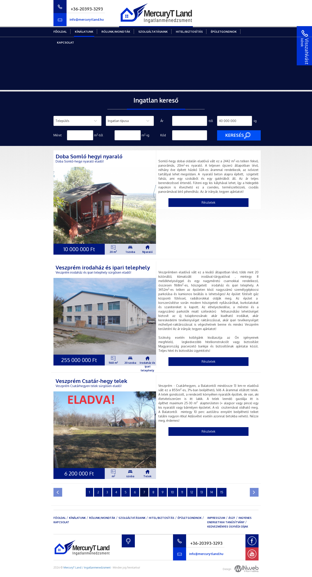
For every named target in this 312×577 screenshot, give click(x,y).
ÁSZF (231, 517)
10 (172, 492)
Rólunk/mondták (115, 31)
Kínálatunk (84, 31)
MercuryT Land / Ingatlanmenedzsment (87, 567)
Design (241, 569)
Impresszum (216, 517)
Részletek (208, 202)
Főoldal (60, 31)
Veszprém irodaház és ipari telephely (103, 267)
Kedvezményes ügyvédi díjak (227, 526)
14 (211, 492)
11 (182, 492)
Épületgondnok (224, 31)
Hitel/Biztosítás (189, 31)
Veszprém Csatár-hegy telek (91, 380)
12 (191, 492)
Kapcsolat (65, 42)
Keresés (237, 135)
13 (202, 492)
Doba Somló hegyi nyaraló (89, 156)
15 (221, 492)
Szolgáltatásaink (153, 31)
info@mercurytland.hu (87, 19)
